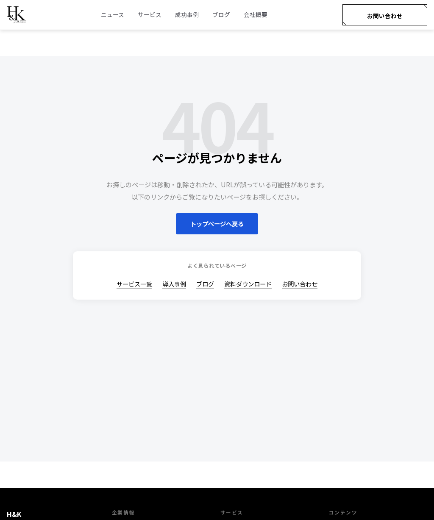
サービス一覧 (134, 283)
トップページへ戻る (217, 223)
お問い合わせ (385, 15)
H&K (14, 514)
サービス (149, 14)
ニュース (112, 14)
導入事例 (174, 283)
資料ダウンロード (248, 283)
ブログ (221, 14)
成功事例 (187, 14)
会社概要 (255, 14)
